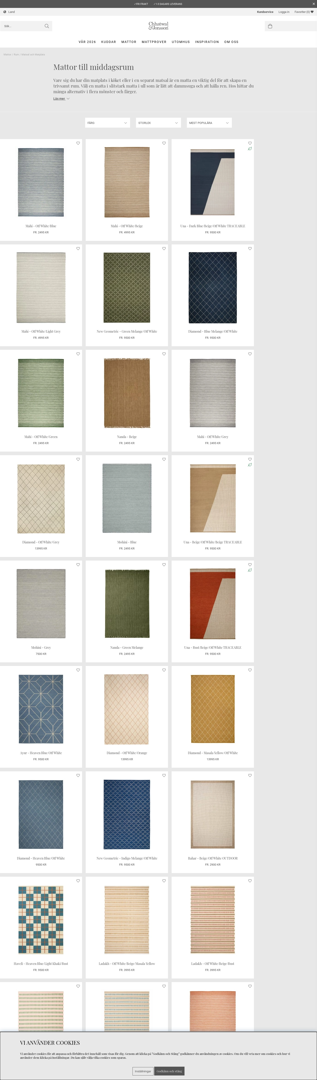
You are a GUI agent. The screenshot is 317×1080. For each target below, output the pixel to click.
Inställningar (143, 1071)
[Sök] (26, 26)
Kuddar (108, 42)
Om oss (231, 42)
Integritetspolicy (15, 1027)
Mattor (129, 42)
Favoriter (304, 12)
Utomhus (181, 42)
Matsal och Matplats (33, 54)
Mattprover (154, 42)
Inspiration (207, 42)
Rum (16, 54)
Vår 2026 (87, 42)
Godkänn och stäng (169, 1071)
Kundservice (265, 12)
